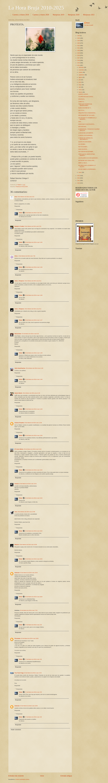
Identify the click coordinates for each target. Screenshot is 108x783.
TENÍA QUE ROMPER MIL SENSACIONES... (85, 104)
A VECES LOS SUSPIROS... (85, 135)
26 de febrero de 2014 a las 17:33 (28, 610)
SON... (80, 121)
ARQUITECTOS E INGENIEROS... (87, 113)
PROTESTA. (81, 99)
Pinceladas (18, 638)
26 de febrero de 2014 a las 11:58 (33, 422)
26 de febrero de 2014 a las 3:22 (26, 196)
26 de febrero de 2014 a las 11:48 (33, 353)
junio (80, 82)
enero (80, 172)
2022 (78, 45)
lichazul (17, 483)
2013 (78, 175)
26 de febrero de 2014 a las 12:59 (33, 435)
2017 (78, 58)
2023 (78, 43)
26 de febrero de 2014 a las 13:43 (33, 498)
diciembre (81, 67)
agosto (80, 77)
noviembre (81, 70)
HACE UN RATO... (83, 149)
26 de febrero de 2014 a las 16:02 (33, 531)
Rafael (20, 212)
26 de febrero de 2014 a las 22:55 (29, 705)
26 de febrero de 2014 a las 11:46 (33, 267)
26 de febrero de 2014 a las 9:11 (33, 281)
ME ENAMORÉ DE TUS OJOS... (86, 115)
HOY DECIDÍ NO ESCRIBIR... (86, 151)
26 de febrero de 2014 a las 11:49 (33, 409)
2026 (78, 35)
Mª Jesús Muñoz (19, 449)
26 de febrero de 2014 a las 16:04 (33, 596)
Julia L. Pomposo (19, 281)
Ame (16, 196)
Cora (16, 511)
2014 (78, 65)
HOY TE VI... (81, 110)
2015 (78, 62)
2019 (78, 53)
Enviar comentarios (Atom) (22, 779)
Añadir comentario (16, 729)
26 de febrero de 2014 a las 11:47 (33, 320)
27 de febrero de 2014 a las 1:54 (33, 624)
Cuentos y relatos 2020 (41, 15)
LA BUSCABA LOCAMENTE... (86, 133)
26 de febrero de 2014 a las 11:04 (34, 368)
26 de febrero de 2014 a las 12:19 (32, 449)
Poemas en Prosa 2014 (22, 186)
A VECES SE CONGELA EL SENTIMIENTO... (85, 138)
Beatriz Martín (18, 393)
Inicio (42, 776)
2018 (78, 55)
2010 (78, 183)
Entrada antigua (66, 776)
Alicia (16, 256)
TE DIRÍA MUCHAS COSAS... (86, 96)
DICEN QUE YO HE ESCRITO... (86, 124)
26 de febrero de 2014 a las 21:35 (32, 673)
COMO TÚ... (81, 101)
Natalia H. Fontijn (19, 226)
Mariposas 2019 (58, 15)
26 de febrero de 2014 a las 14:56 (26, 511)
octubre (81, 72)
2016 (78, 60)
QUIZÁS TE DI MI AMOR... (85, 141)
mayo (80, 84)
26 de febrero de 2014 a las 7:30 (26, 256)
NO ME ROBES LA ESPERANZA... (87, 169)
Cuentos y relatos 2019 (20, 15)
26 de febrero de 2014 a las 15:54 (29, 572)
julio (80, 79)
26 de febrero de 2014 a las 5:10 (32, 226)
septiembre (82, 74)
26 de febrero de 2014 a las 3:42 (33, 212)
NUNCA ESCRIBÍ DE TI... (85, 108)
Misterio (17, 544)
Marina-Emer (18, 333)
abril (80, 87)
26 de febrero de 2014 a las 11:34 (31, 393)
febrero (81, 92)
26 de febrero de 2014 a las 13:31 (28, 483)
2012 (78, 178)
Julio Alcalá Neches (20, 368)
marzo (80, 89)
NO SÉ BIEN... (82, 144)
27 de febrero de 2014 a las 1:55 (33, 692)
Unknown (17, 572)
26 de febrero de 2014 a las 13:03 (33, 470)
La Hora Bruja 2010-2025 (36, 8)
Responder (17, 206)
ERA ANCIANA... (82, 126)
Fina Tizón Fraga (19, 673)
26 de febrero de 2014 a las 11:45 (33, 242)
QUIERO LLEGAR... (83, 94)
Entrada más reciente (16, 776)
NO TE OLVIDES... (83, 146)
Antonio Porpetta (19, 422)
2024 (78, 40)
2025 (78, 38)
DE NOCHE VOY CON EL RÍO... (86, 160)
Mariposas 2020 (73, 15)
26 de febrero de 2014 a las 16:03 (33, 559)
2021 (78, 48)
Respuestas (19, 209)
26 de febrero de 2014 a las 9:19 (30, 333)
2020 (78, 50)
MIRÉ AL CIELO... (83, 163)
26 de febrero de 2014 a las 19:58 (29, 638)
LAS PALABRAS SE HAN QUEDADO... (88, 158)
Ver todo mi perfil (88, 25)
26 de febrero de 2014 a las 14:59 (28, 544)
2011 (78, 180)
